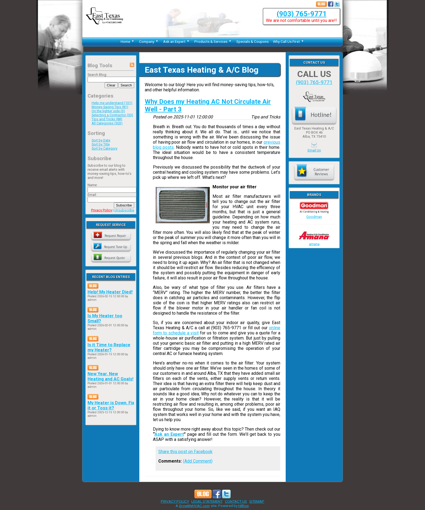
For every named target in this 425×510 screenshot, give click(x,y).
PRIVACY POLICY (175, 501)
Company (149, 41)
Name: (93, 185)
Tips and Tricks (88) (107, 119)
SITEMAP (256, 501)
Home (128, 41)
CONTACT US (236, 501)
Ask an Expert (176, 41)
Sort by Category (104, 148)
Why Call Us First (288, 41)
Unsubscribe (124, 210)
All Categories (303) (107, 123)
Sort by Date (101, 140)
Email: (92, 195)
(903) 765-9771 (301, 14)
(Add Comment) (197, 461)
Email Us (314, 150)
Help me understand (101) (112, 103)
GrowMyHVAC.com (194, 505)
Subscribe (124, 205)
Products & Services (213, 41)
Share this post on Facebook (185, 451)
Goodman (314, 215)
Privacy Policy (101, 210)
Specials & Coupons (252, 41)
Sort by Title (101, 144)
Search (126, 85)
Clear (111, 85)
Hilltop (243, 505)
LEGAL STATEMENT (207, 501)
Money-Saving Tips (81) (110, 107)
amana (314, 242)
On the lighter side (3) (108, 111)
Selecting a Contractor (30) (112, 115)
